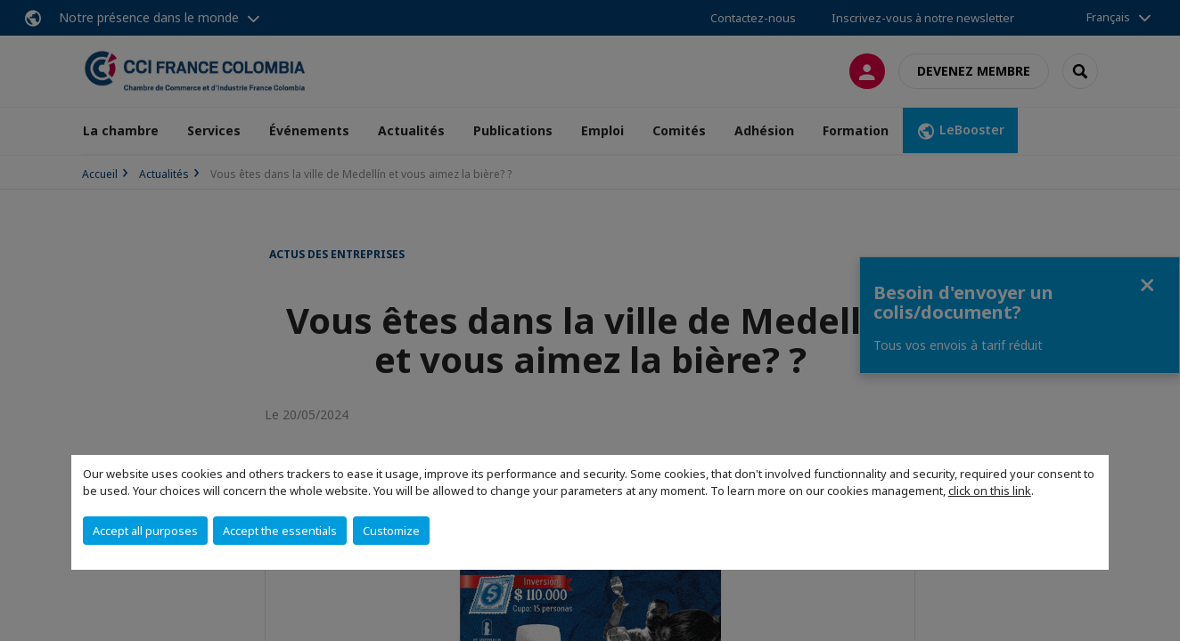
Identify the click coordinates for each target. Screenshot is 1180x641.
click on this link (989, 491)
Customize (391, 531)
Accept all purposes (145, 531)
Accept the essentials (280, 531)
